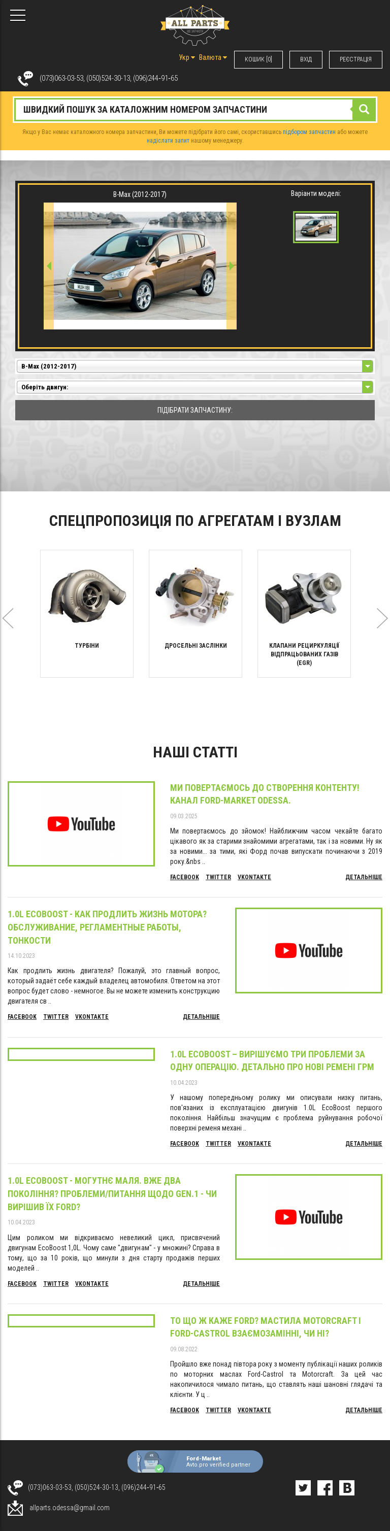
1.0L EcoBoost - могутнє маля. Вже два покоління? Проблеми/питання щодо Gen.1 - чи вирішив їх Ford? (112, 1193)
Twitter (218, 877)
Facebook (184, 877)
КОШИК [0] (258, 59)
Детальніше (363, 877)
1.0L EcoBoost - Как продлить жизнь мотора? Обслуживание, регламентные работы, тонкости (107, 927)
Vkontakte (254, 877)
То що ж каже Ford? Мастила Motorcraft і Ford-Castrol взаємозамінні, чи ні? (265, 1327)
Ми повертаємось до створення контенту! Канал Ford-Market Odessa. (265, 794)
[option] (86, 614)
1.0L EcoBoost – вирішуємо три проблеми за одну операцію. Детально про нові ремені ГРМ (272, 1061)
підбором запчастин (309, 132)
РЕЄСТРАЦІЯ (356, 59)
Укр (187, 57)
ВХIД (306, 59)
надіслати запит (168, 140)
